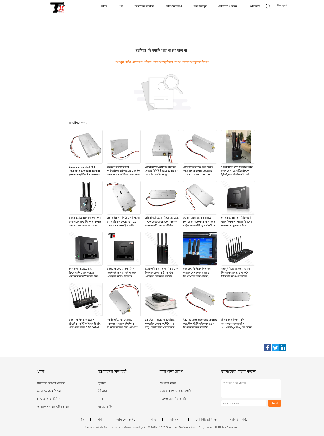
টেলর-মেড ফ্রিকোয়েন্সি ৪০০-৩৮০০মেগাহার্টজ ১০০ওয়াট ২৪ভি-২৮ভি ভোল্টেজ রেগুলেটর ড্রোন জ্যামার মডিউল (237, 324)
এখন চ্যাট (254, 6)
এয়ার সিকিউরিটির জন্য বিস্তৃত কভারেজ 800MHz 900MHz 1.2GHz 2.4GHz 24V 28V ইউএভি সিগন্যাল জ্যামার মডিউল (199, 171)
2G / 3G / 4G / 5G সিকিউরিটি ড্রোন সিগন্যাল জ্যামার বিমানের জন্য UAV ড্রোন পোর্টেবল (236, 222)
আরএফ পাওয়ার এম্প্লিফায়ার (53, 406)
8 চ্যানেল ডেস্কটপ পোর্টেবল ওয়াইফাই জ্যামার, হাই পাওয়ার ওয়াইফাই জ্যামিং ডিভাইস (121, 273)
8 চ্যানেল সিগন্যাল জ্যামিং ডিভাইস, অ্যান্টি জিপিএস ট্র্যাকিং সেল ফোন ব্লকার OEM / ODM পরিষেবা (84, 324)
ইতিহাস (102, 391)
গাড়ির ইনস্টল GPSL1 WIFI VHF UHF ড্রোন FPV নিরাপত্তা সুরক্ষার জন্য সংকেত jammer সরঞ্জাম (85, 222)
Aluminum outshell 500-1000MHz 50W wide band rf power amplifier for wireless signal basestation (84, 171)
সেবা (101, 398)
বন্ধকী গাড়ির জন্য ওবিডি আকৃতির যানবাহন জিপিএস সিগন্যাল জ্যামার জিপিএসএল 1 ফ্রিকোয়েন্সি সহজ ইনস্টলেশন (122, 324)
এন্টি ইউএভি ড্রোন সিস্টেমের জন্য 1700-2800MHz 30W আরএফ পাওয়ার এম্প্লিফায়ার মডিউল (161, 222)
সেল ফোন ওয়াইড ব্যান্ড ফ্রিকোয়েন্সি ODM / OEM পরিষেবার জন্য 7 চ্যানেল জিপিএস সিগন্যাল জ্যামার (86, 273)
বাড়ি (104, 6)
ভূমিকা (102, 383)
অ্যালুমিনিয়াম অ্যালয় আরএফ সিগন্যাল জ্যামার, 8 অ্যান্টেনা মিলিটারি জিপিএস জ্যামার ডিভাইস (235, 273)
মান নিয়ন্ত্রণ (200, 6)
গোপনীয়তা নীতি (206, 419)
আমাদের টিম (105, 406)
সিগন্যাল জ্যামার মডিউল (51, 383)
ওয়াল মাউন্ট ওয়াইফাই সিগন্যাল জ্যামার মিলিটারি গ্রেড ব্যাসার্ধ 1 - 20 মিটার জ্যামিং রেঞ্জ (161, 171)
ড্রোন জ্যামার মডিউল (49, 391)
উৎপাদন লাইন (168, 383)
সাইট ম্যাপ (176, 419)
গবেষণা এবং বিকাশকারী (173, 398)
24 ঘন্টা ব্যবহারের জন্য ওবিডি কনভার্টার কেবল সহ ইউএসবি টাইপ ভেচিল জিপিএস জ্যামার (160, 324)
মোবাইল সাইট (238, 419)
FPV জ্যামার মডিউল (49, 398)
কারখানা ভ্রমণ (174, 6)
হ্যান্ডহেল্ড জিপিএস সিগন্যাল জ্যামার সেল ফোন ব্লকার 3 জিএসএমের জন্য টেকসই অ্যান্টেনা (197, 273)
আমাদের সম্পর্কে (144, 6)
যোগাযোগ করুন (227, 6)
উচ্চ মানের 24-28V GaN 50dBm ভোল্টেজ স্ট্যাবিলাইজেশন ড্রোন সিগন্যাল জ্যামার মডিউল (200, 324)
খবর (153, 419)
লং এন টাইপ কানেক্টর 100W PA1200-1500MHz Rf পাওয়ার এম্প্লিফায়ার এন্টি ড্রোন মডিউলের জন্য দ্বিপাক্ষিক (199, 222)
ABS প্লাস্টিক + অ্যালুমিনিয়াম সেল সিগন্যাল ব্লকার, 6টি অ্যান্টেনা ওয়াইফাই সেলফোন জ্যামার (161, 273)
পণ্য (120, 6)
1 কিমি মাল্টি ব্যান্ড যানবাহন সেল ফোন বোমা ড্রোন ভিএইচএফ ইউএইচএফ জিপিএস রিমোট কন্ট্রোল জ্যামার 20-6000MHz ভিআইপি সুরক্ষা (237, 171)
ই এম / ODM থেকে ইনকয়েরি (175, 391)
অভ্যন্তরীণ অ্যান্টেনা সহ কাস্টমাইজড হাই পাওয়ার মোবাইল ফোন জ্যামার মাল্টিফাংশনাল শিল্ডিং (123, 171)
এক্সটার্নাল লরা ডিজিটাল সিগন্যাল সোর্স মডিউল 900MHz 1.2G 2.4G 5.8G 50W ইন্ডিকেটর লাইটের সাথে (123, 222)
